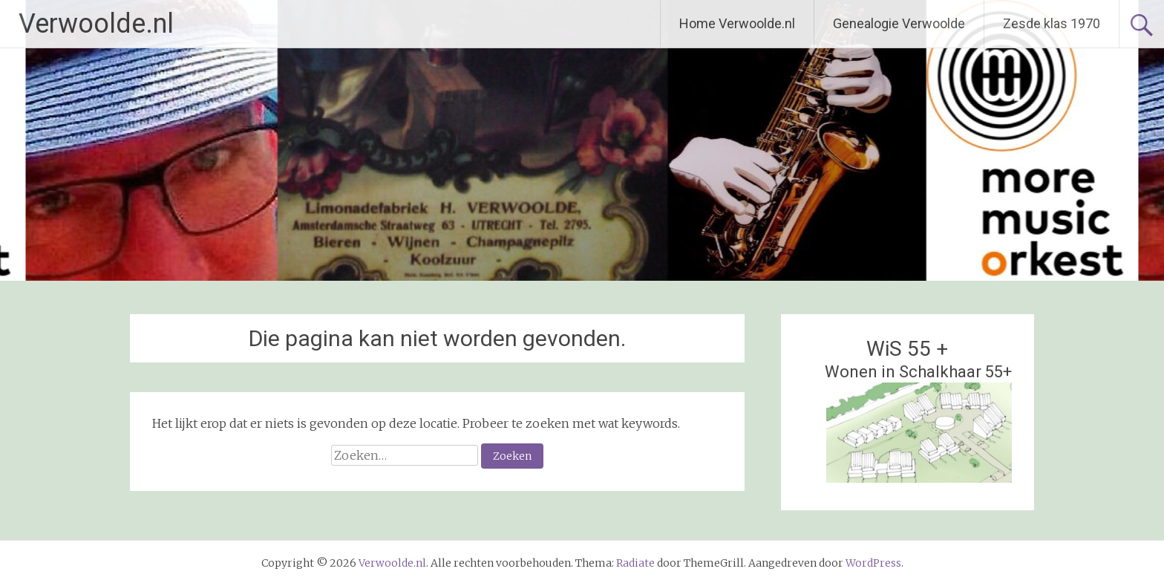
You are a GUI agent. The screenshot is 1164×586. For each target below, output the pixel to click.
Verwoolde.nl (96, 23)
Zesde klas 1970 (1051, 23)
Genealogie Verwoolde (899, 23)
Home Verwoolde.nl (737, 23)
